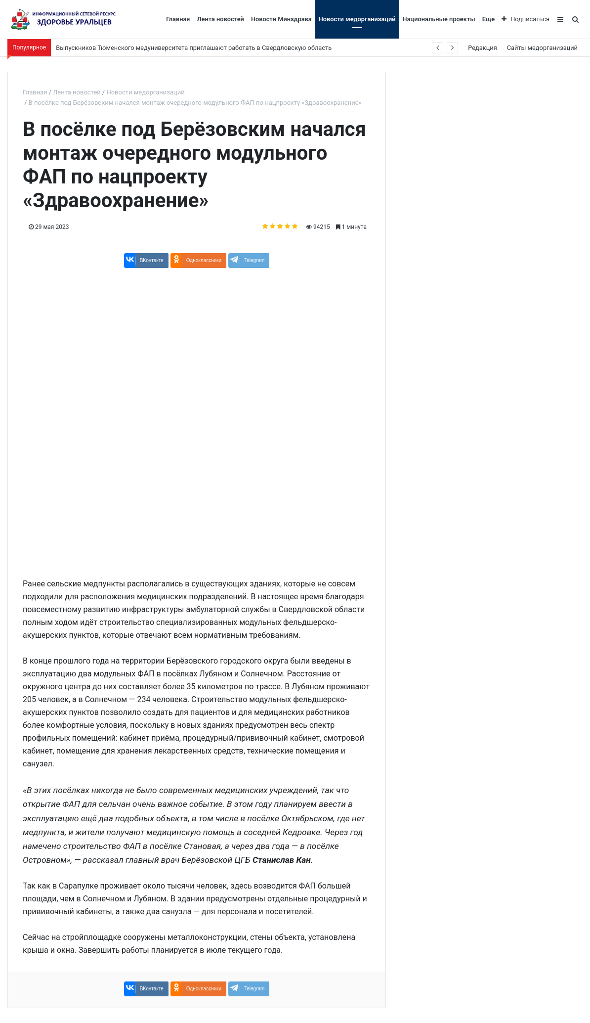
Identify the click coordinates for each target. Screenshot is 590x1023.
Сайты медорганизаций (542, 47)
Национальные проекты (439, 19)
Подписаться (525, 19)
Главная (178, 19)
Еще (488, 19)
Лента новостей (220, 19)
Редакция (482, 47)
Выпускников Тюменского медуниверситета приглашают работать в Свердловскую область (194, 47)
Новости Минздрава (281, 19)
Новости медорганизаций (357, 19)
